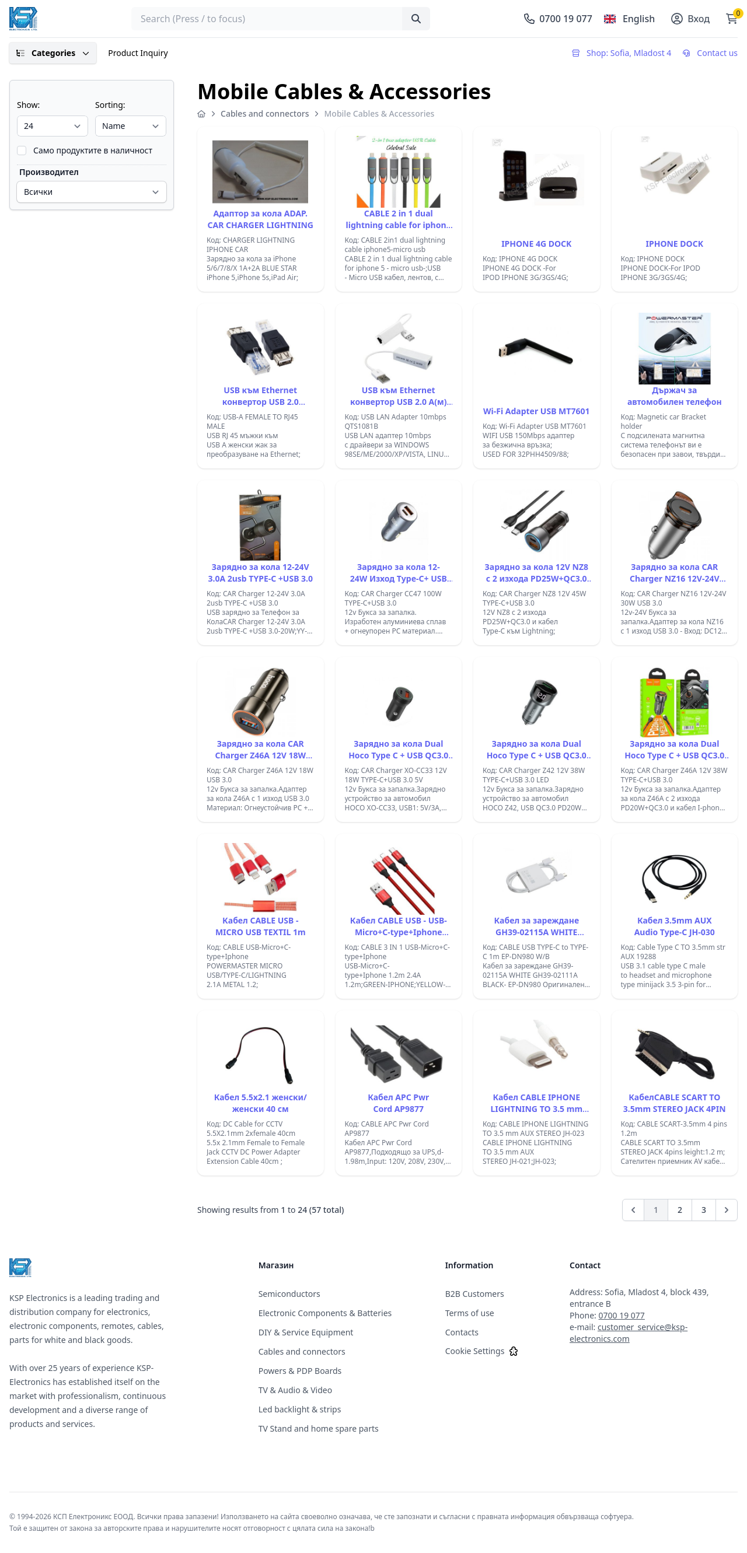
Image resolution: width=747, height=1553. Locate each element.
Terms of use (469, 1312)
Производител (49, 171)
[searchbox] (280, 18)
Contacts (462, 1332)
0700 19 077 (622, 1315)
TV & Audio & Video (296, 1389)
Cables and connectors (265, 113)
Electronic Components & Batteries (325, 1312)
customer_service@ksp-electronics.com (628, 1332)
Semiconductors (289, 1293)
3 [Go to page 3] (703, 1209)
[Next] (726, 1210)
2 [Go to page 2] (680, 1209)
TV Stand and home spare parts (319, 1428)
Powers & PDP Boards (300, 1370)
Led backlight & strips (300, 1409)
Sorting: (110, 104)
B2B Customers (474, 1293)
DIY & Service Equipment (306, 1332)
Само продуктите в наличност (92, 150)
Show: (28, 104)
